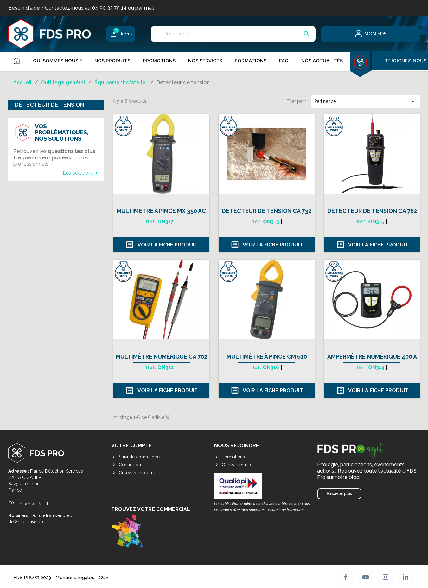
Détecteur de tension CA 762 (372, 211)
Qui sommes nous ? (57, 61)
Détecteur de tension (49, 104)
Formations (250, 61)
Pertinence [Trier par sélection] (365, 101)
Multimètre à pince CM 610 (267, 356)
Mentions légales (74, 577)
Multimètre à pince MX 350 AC (161, 211)
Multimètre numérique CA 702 (161, 356)
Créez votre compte (135, 472)
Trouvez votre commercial (150, 527)
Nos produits (112, 61)
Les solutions (81, 173)
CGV (104, 577)
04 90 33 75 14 (33, 502)
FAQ (284, 61)
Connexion (126, 464)
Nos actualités (322, 61)
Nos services (205, 61)
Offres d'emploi (234, 464)
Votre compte (131, 446)
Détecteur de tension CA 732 (266, 211)
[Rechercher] (233, 34)
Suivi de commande (135, 456)
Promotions (159, 61)
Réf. (151, 221)
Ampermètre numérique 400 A (372, 356)
